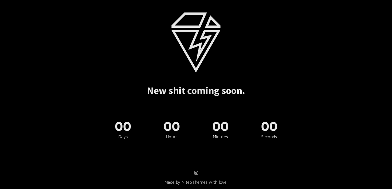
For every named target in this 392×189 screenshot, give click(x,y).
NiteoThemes (195, 182)
